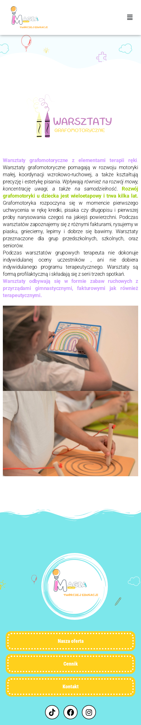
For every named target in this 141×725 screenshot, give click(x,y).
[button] (103, 17)
